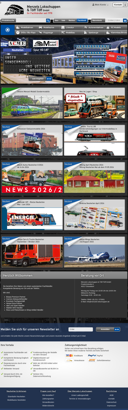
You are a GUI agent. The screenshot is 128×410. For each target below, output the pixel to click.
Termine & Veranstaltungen (80, 399)
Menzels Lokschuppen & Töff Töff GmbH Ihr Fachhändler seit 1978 (32, 9)
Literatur (67, 27)
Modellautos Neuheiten (16, 400)
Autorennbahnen (93, 27)
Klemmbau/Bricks (116, 32)
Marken (72, 20)
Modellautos (46, 27)
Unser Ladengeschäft (79, 395)
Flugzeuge (46, 32)
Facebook (82, 20)
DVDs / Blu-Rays (25, 32)
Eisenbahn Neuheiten (16, 396)
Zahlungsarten (48, 399)
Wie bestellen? (48, 395)
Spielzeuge (91, 32)
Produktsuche (8, 20)
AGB (111, 395)
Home (8, 30)
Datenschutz (111, 402)
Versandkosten (48, 402)
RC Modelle (113, 27)
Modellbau (68, 32)
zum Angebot (37, 79)
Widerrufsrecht (48, 406)
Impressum (111, 406)
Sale (63, 20)
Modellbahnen (24, 27)
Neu (56, 20)
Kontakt (112, 399)
